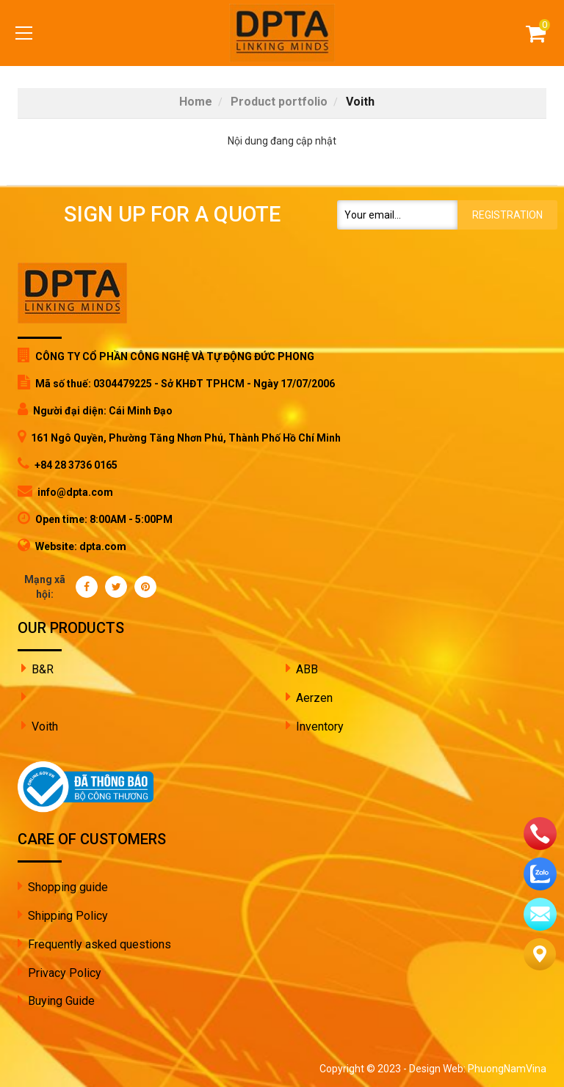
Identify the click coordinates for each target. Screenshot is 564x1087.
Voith (45, 726)
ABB (307, 669)
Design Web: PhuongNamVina (477, 1069)
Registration (507, 215)
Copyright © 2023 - (364, 1069)
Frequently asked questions (99, 944)
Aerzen (314, 698)
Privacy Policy (64, 973)
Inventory (320, 726)
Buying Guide (61, 1001)
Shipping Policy (68, 916)
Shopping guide (68, 887)
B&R (43, 669)
